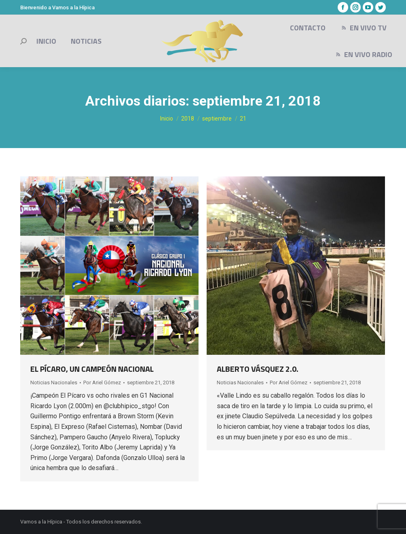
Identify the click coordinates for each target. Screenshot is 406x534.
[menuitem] (46, 41)
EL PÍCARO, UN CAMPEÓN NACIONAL (92, 368)
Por (102, 382)
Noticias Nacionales (53, 382)
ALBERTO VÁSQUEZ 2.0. (257, 368)
